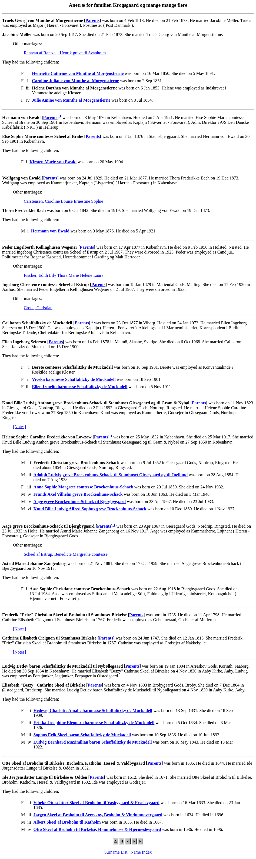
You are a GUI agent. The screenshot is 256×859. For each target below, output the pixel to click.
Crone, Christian (38, 307)
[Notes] (19, 426)
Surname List (116, 852)
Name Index (141, 852)
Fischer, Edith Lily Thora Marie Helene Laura (64, 275)
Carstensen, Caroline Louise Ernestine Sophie (63, 201)
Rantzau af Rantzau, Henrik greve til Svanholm (65, 53)
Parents (92, 20)
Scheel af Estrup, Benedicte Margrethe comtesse (66, 554)
